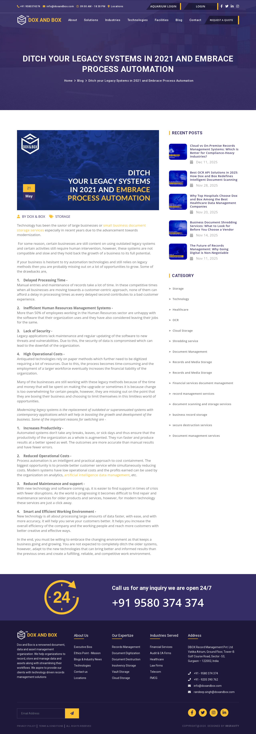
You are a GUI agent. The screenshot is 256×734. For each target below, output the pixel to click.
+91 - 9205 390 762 (203, 679)
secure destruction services (192, 425)
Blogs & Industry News (88, 659)
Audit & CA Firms (160, 653)
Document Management (190, 351)
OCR (176, 320)
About (72, 20)
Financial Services (161, 647)
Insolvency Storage (124, 665)
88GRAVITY (232, 726)
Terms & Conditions (54, 726)
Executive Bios (83, 647)
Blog (179, 20)
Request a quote (221, 20)
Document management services (196, 436)
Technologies (137, 20)
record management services (193, 394)
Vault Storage (120, 671)
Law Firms (156, 665)
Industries (112, 20)
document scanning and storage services (202, 404)
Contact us (81, 671)
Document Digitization (126, 653)
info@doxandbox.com (64, 6)
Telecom (155, 671)
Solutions (91, 20)
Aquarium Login (163, 6)
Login (200, 6)
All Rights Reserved (84, 726)
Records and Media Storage (192, 362)
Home (68, 80)
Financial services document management (203, 383)
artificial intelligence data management (97, 475)
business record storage (190, 415)
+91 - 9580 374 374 (203, 673)
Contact (195, 20)
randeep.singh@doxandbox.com (211, 692)
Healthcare (180, 309)
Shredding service (185, 341)
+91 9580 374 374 (158, 602)
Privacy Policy (27, 726)
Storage (178, 288)
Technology (181, 299)
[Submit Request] (72, 713)
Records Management (126, 647)
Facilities (162, 20)
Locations (131, 6)
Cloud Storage (183, 330)
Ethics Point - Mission (87, 653)
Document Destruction (126, 659)
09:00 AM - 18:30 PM (102, 6)
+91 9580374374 (30, 6)
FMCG (153, 678)
